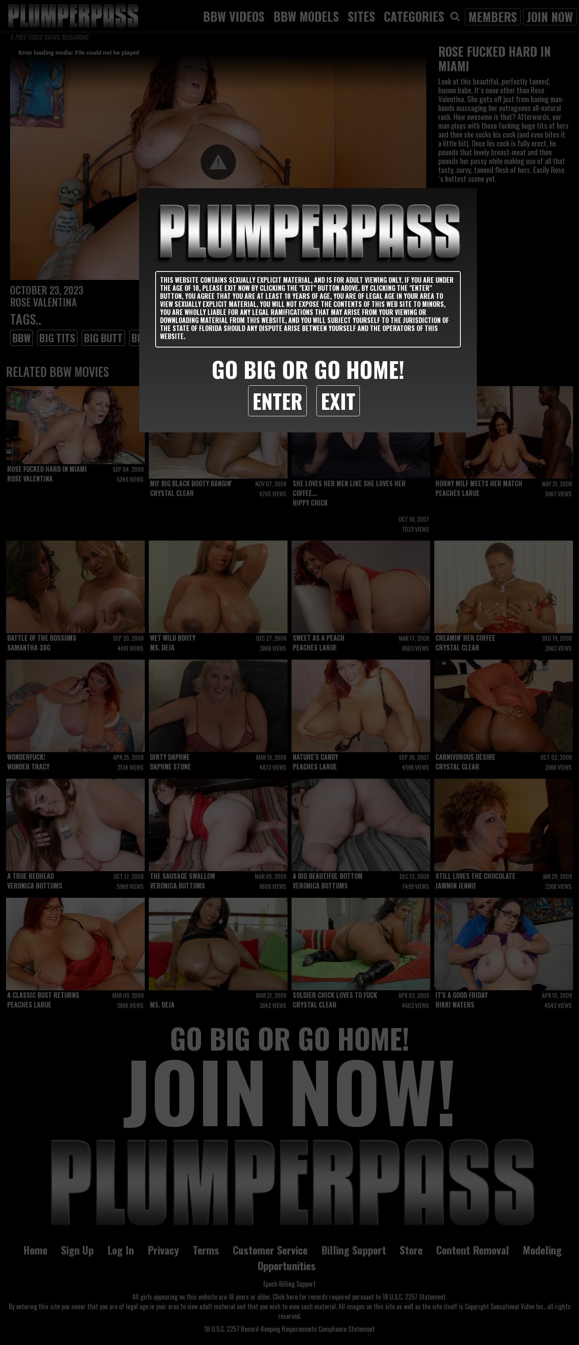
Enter (277, 400)
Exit (338, 400)
